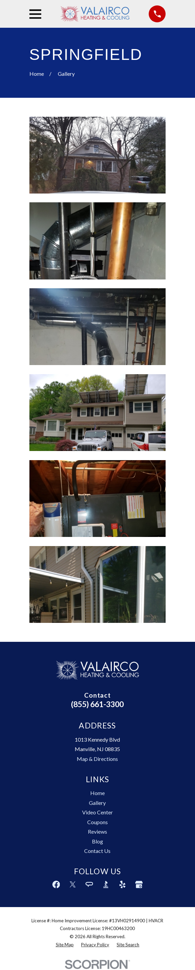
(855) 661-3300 (97, 704)
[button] (97, 155)
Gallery (97, 802)
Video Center (97, 812)
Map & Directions (97, 758)
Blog (97, 841)
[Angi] (89, 884)
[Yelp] (122, 884)
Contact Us (97, 851)
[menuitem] (65, 945)
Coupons (97, 822)
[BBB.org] (105, 884)
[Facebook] (56, 884)
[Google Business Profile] (139, 884)
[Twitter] (72, 884)
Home (97, 793)
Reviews (97, 831)
